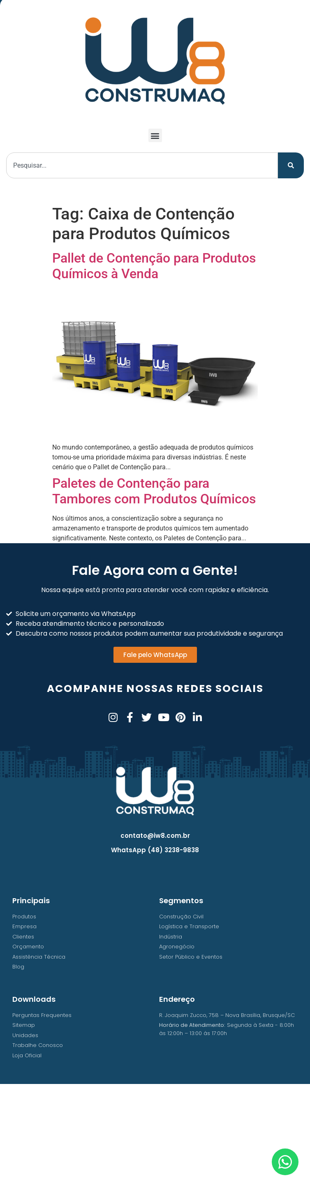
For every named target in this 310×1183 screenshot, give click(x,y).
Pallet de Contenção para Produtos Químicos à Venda (154, 265)
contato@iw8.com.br (155, 835)
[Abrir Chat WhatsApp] (285, 1161)
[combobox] (142, 165)
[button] (155, 135)
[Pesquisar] (291, 165)
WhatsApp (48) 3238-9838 (155, 850)
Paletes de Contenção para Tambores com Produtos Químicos (154, 491)
